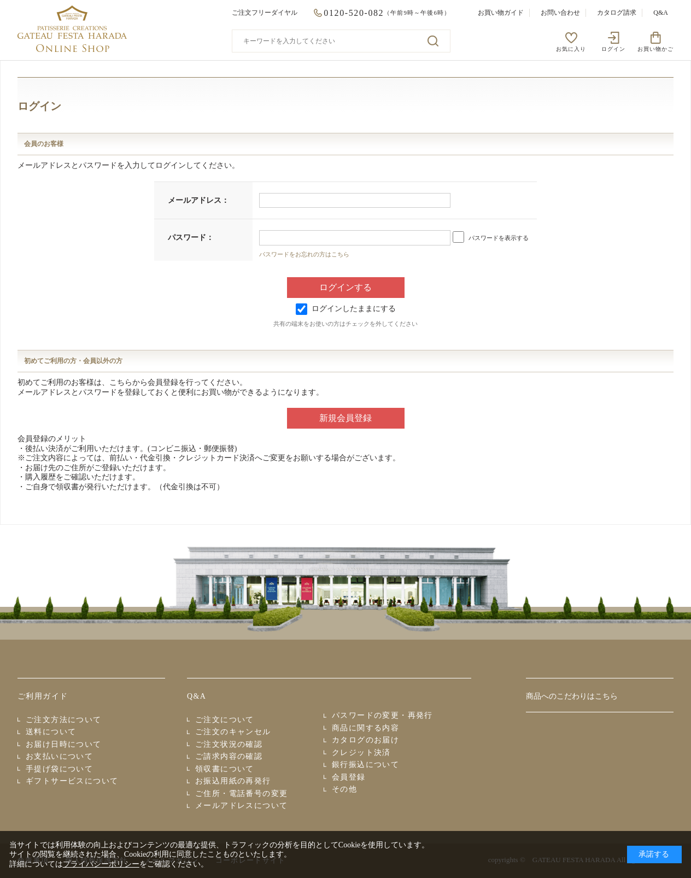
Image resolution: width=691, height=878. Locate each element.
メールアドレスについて (241, 805)
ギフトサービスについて (72, 781)
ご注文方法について (64, 720)
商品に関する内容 (365, 728)
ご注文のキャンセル (233, 732)
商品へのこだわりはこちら (572, 696)
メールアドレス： (198, 200)
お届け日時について (64, 744)
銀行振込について (365, 764)
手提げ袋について (59, 769)
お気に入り (571, 49)
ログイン (613, 49)
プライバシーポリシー (101, 864)
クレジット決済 (361, 752)
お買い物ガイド (501, 12)
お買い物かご (655, 49)
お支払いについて (59, 756)
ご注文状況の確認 (228, 744)
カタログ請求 (616, 12)
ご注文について (224, 720)
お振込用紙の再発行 (233, 781)
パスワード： (191, 237)
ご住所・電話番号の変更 (241, 793)
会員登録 (349, 777)
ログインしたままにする (346, 309)
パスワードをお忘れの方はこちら (304, 254)
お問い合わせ (560, 12)
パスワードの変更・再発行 (382, 715)
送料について (51, 732)
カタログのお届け (365, 740)
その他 (344, 789)
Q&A (660, 12)
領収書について (224, 769)
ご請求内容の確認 (228, 756)
